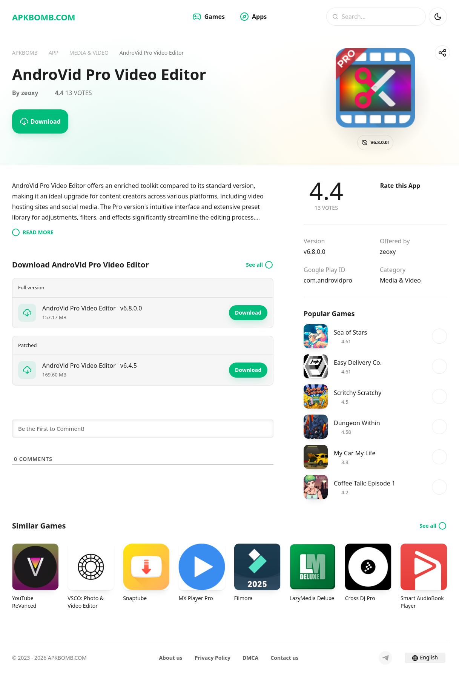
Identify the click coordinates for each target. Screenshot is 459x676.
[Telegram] (385, 658)
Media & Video (400, 280)
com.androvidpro (328, 280)
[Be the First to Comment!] (142, 428)
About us (170, 657)
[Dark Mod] (438, 17)
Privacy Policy (212, 657)
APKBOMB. (43, 17)
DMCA (250, 657)
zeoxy (388, 251)
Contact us (284, 657)
